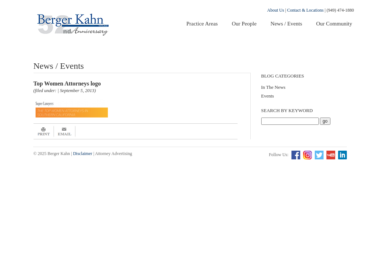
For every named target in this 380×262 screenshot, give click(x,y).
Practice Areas (202, 24)
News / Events (286, 24)
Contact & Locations (305, 10)
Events (267, 96)
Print (44, 131)
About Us (275, 10)
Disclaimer (82, 153)
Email (64, 131)
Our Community (334, 24)
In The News (273, 87)
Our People (244, 24)
